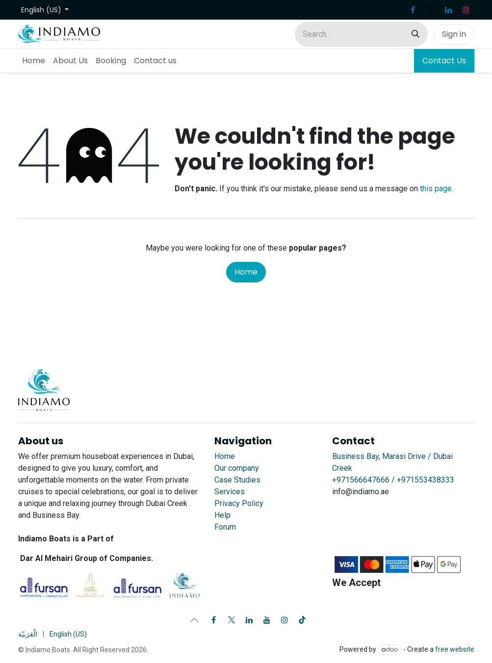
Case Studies (237, 479)
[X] (431, 10)
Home (246, 272)
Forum (225, 527)
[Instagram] (466, 10)
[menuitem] (33, 61)
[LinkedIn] (448, 10)
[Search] (415, 34)
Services (229, 491)
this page (436, 188)
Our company (236, 468)
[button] (194, 620)
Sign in (454, 34)
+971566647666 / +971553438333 (393, 479)
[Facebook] (413, 10)
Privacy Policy (238, 503)
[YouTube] (267, 620)
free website (454, 649)
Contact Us (444, 60)
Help (222, 515)
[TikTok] (302, 620)
